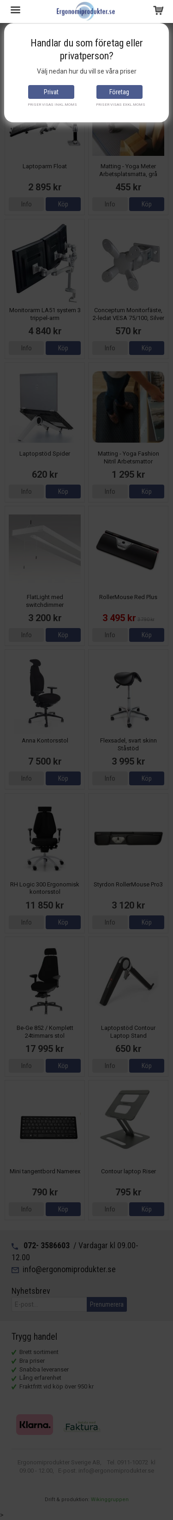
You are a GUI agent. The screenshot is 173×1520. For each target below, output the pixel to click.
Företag (119, 92)
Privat (51, 92)
